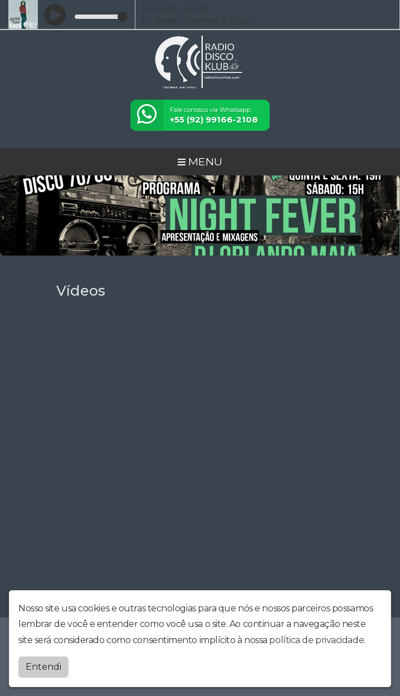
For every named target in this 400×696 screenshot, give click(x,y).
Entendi (43, 664)
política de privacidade (316, 637)
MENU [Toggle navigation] (200, 161)
